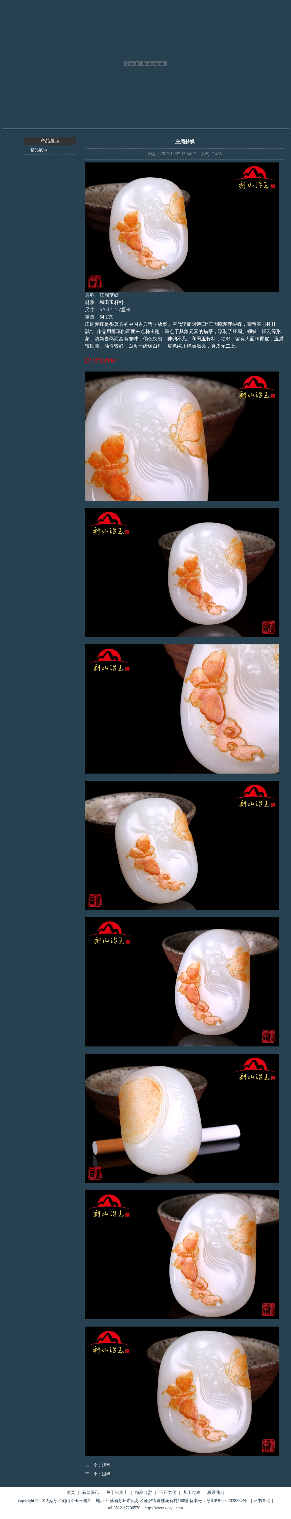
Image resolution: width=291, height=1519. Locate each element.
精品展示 (38, 150)
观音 (106, 1465)
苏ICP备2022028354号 (226, 1500)
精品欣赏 (143, 1492)
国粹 (106, 1474)
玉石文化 (167, 1492)
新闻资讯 (90, 1492)
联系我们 (215, 1492)
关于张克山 (117, 1492)
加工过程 (191, 1492)
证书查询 (261, 1500)
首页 (71, 1492)
